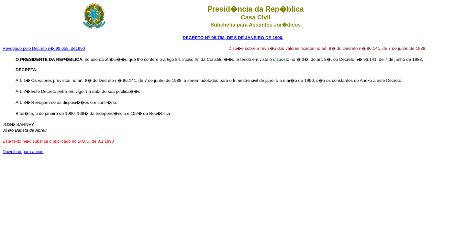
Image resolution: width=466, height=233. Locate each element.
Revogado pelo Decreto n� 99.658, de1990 (44, 48)
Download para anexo (23, 151)
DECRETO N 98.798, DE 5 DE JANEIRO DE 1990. (233, 37)
